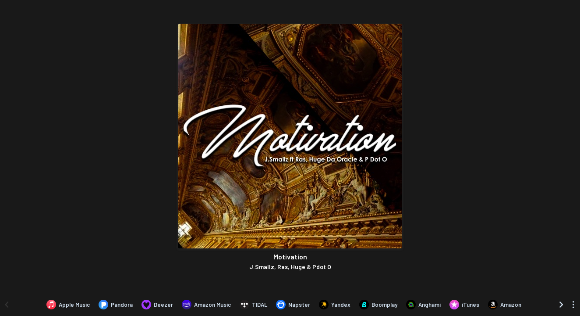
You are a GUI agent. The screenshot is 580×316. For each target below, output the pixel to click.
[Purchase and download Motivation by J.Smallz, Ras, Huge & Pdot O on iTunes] (464, 304)
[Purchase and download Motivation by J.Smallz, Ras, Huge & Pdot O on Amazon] (505, 304)
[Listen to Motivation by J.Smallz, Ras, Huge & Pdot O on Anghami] (423, 304)
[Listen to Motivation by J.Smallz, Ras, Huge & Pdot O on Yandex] (334, 304)
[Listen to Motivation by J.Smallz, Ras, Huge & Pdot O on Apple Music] (68, 304)
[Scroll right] (561, 304)
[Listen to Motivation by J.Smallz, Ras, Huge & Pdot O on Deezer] (157, 304)
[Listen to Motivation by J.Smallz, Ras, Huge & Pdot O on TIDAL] (253, 304)
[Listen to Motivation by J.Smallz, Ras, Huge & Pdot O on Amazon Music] (206, 304)
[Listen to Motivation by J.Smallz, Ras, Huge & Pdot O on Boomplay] (378, 304)
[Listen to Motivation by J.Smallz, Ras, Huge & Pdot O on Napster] (293, 304)
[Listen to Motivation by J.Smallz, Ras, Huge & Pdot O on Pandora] (115, 304)
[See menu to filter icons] (573, 304)
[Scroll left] (6, 304)
